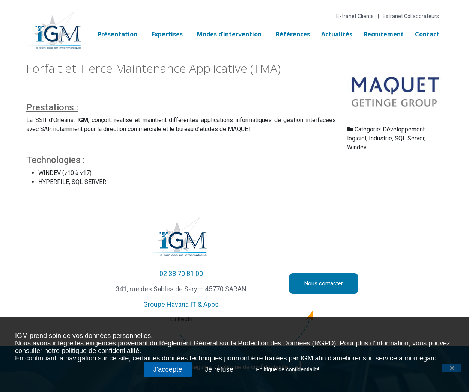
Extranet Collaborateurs (411, 16)
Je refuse (219, 369)
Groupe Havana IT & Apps (181, 304)
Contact (427, 34)
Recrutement (384, 34)
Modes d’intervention (229, 34)
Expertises (167, 34)
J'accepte (167, 369)
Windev (357, 147)
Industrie (380, 138)
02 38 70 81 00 (181, 273)
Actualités (336, 34)
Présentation (117, 34)
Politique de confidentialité (288, 369)
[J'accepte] (451, 368)
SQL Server (409, 138)
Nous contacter (323, 283)
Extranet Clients (355, 16)
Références (293, 34)
